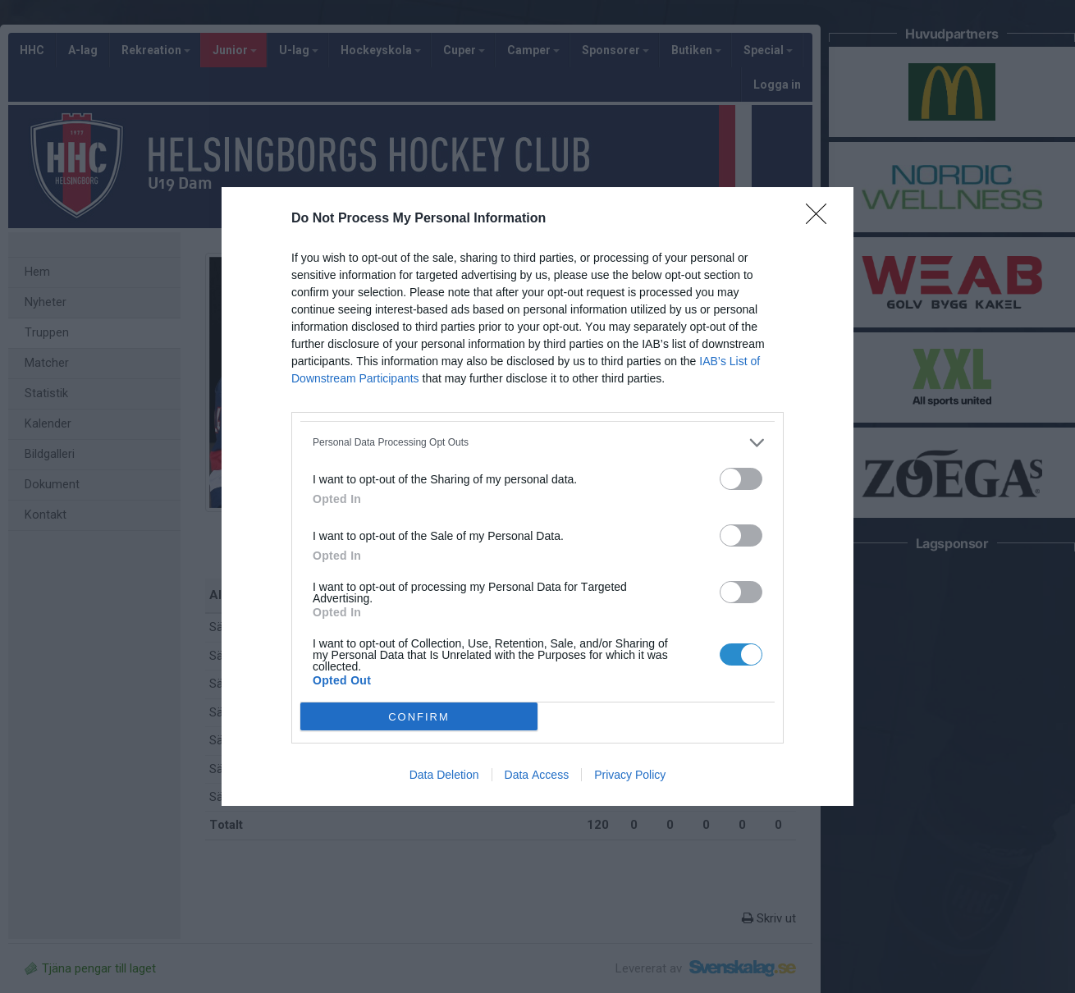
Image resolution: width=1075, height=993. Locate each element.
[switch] (741, 479)
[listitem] (537, 442)
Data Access (537, 774)
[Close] (821, 219)
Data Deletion (444, 774)
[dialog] (537, 496)
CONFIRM (419, 717)
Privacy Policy (630, 774)
